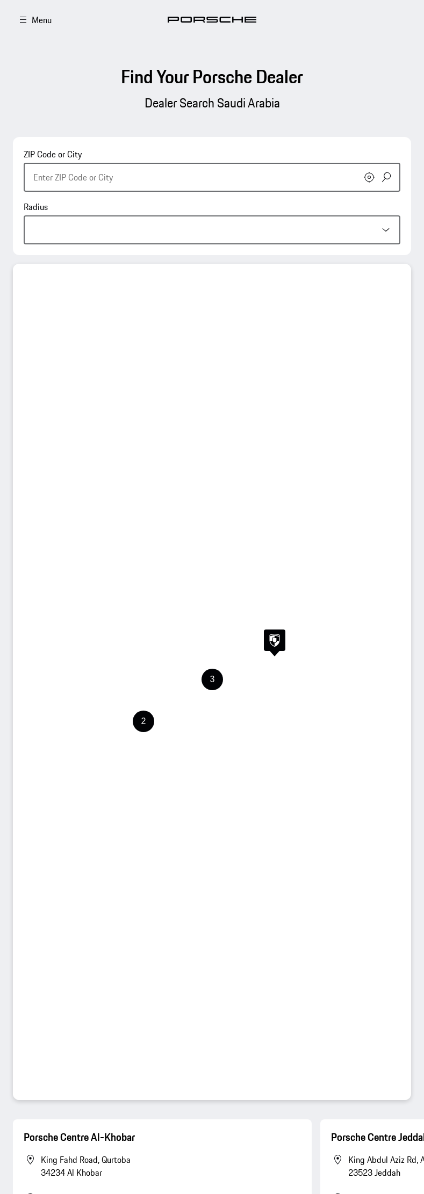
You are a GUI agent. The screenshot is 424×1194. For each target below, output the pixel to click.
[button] (274, 642)
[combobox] (212, 170)
